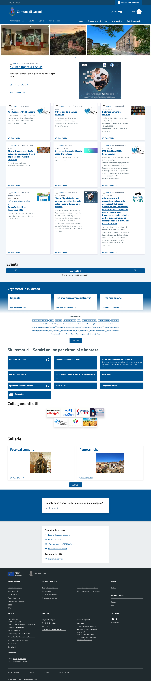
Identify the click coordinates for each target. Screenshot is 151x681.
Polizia (77, 330)
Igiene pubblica (97, 327)
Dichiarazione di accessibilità (86, 626)
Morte (50, 330)
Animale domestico (70, 320)
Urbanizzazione (117, 21)
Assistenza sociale (103, 320)
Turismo (92, 334)
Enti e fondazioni (13, 594)
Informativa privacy (83, 619)
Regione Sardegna (14, 2)
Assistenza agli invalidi (89, 320)
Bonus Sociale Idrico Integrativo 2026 (17, 208)
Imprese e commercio (49, 598)
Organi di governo (14, 598)
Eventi (113, 605)
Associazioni (115, 320)
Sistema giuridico (112, 330)
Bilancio (42, 324)
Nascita (56, 330)
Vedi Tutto (75, 485)
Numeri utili (12, 647)
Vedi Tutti (75, 340)
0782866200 (19, 627)
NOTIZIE (15, 63)
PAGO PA (45, 626)
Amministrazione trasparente (87, 629)
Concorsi (52, 327)
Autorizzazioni (47, 591)
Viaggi (98, 334)
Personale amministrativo (16, 601)
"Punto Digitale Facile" (26, 67)
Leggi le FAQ (81, 632)
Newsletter (115, 622)
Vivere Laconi (54, 20)
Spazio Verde (55, 334)
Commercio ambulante (85, 324)
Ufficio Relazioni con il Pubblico (18, 640)
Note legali (80, 623)
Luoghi (113, 602)
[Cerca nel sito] (138, 11)
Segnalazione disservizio (85, 634)
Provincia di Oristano (49, 623)
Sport (62, 334)
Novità (31, 20)
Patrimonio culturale (67, 330)
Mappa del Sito (64, 672)
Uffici (9, 608)
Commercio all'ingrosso (53, 324)
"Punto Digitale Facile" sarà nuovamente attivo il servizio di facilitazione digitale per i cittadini (68, 202)
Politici (10, 604)
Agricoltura (58, 320)
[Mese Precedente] (15, 270)
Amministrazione (17, 20)
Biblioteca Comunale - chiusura (112, 113)
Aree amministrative (15, 588)
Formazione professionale (72, 327)
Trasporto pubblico (82, 334)
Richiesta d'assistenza (84, 639)
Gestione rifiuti (86, 327)
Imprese (106, 327)
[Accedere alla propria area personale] (128, 2)
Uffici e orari (12, 643)
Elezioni (59, 327)
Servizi (41, 20)
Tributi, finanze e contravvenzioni (88, 591)
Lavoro (35, 330)
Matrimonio (43, 330)
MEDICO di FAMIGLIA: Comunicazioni (112, 152)
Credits (46, 672)
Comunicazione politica (40, 327)
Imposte (80, 21)
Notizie (113, 588)
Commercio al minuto (69, 324)
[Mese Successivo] (135, 270)
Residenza (84, 330)
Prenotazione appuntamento (87, 637)
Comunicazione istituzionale (103, 324)
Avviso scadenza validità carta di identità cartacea (68, 152)
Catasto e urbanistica (49, 594)
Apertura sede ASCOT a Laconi (21, 111)
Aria (79, 320)
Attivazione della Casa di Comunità (66, 113)
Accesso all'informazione (40, 320)
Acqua (51, 320)
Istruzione (114, 327)
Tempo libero (70, 334)
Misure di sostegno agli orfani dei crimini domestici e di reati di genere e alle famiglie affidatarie (21, 155)
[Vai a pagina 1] (75, 57)
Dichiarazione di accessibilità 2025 (54, 629)
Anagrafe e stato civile (50, 588)
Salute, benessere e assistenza (87, 588)
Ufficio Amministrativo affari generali (19, 203)
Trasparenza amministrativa (97, 21)
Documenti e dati (13, 591)
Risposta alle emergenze (97, 330)
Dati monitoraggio (14, 672)
